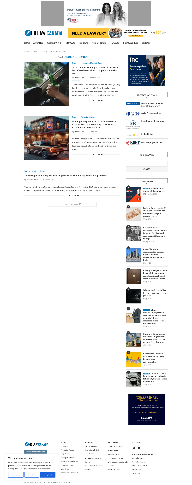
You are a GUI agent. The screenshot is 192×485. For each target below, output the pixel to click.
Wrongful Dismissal (68, 458)
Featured (64, 446)
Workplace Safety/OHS (69, 461)
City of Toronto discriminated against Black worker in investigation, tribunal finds (153, 254)
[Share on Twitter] (96, 100)
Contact (146, 43)
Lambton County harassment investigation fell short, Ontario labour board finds (155, 377)
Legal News (65, 454)
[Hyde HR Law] (118, 29)
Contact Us (136, 473)
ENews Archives (130, 43)
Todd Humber (89, 454)
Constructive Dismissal (69, 473)
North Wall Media (114, 470)
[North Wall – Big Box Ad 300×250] (146, 56)
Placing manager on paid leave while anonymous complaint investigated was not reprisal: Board (155, 274)
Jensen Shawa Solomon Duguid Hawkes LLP (152, 104)
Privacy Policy (137, 469)
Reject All (32, 475)
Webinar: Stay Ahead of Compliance (153, 189)
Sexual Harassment (68, 465)
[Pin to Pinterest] (99, 100)
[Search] (166, 43)
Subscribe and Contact (143, 454)
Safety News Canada (115, 458)
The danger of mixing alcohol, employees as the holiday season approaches (65, 175)
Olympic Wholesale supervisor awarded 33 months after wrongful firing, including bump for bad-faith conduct (155, 317)
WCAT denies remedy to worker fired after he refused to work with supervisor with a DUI (95, 70)
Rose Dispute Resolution (153, 121)
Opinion (87, 462)
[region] (32, 467)
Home (27, 43)
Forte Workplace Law (151, 113)
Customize (16, 475)
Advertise (38, 43)
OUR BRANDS (114, 451)
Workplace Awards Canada (118, 462)
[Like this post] (90, 100)
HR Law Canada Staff (92, 450)
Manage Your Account (139, 466)
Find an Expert (99, 43)
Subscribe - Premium (139, 462)
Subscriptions (54, 43)
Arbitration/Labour (68, 450)
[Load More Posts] (72, 204)
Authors (89, 442)
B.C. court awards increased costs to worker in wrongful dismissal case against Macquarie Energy (155, 233)
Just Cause (65, 469)
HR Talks (70, 43)
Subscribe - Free (138, 458)
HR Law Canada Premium (93, 466)
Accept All (48, 475)
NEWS (63, 442)
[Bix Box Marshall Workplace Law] (146, 395)
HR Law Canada (80, 77)
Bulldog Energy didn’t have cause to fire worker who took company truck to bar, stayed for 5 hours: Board (94, 124)
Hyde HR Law (147, 134)
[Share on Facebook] (93, 100)
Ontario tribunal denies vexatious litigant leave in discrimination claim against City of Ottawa (154, 338)
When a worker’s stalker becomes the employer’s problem (154, 293)
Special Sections (93, 458)
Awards (115, 43)
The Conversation (91, 446)
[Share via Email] (101, 100)
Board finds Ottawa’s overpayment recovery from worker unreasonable (153, 357)
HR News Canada (114, 454)
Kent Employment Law (151, 142)
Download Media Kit (115, 446)
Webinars (83, 43)
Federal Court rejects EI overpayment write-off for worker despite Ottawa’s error (154, 212)
